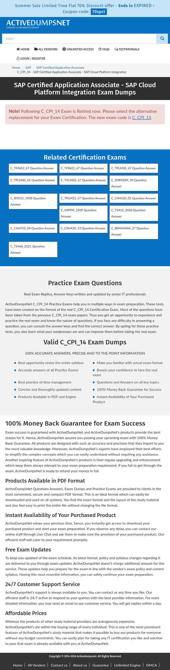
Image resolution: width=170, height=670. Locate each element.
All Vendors (46, 49)
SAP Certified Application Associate (60, 67)
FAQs (104, 49)
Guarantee (101, 665)
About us (80, 665)
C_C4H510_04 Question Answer (32, 228)
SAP (28, 67)
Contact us (59, 665)
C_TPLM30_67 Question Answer (133, 168)
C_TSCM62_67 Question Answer (83, 180)
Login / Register (31, 58)
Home (23, 49)
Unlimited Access (78, 49)
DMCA (151, 665)
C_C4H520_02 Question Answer (133, 198)
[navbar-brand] (11, 48)
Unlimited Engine (127, 665)
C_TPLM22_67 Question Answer (83, 198)
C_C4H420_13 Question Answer (83, 228)
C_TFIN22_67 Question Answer (82, 168)
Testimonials (127, 49)
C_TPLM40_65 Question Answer (32, 180)
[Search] (162, 39)
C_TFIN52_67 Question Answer (32, 168)
